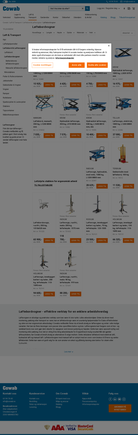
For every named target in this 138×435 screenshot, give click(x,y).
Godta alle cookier (97, 65)
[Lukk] (109, 45)
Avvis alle (76, 65)
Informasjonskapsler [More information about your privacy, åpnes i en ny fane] (64, 58)
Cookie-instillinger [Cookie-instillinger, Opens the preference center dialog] (42, 65)
